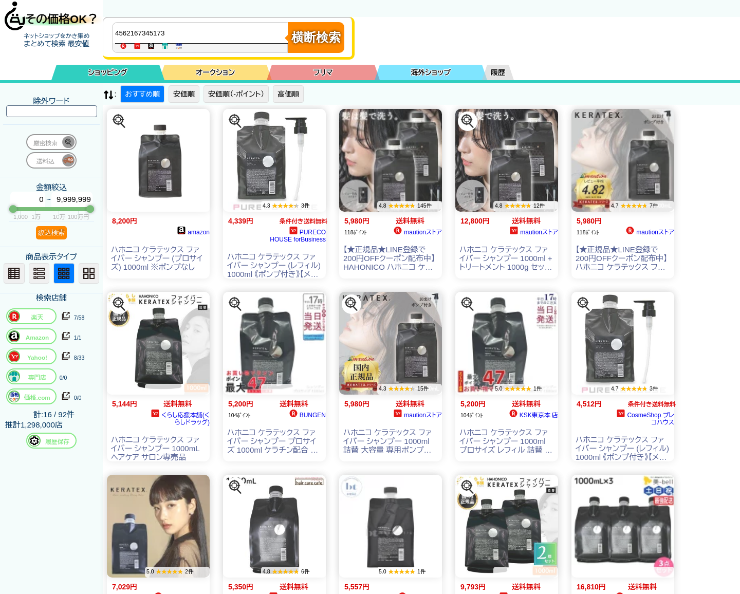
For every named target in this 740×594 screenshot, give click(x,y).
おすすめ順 (142, 94)
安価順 (184, 94)
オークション (215, 72)
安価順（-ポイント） (236, 94)
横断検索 (316, 37)
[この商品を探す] (119, 121)
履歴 (498, 72)
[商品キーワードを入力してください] (202, 33)
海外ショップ (431, 72)
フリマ (323, 72)
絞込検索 (51, 232)
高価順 (288, 94)
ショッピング (107, 72)
